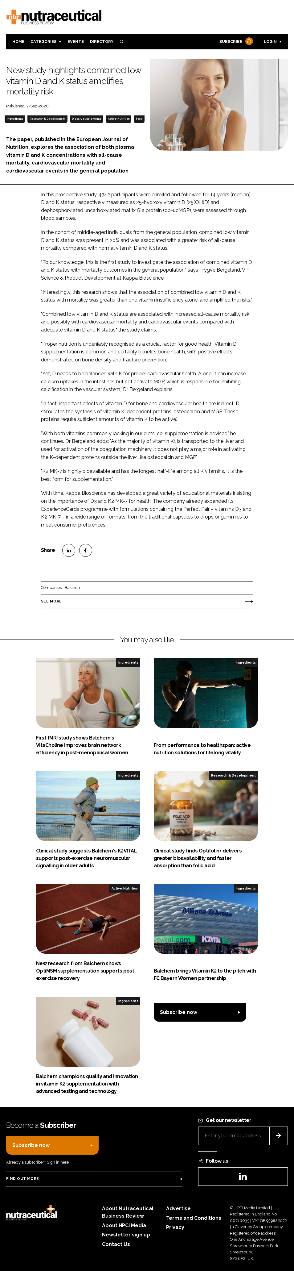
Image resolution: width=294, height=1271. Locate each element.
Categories (43, 41)
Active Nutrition (118, 118)
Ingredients (15, 118)
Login (270, 41)
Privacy (175, 1227)
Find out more (22, 1179)
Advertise (178, 1208)
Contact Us (116, 1244)
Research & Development (47, 118)
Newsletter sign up (126, 1235)
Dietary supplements (86, 118)
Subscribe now (178, 1012)
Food (139, 118)
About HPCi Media (124, 1225)
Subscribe (235, 42)
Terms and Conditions (193, 1218)
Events (75, 41)
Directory (101, 41)
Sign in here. (58, 1162)
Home (18, 41)
